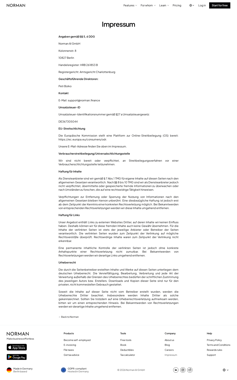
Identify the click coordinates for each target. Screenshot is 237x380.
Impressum (171, 354)
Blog (167, 344)
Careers (169, 349)
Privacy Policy (214, 339)
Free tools (125, 339)
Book (123, 344)
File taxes (69, 349)
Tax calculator (127, 354)
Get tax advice (71, 354)
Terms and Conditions (218, 344)
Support (211, 354)
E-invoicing (70, 344)
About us (169, 339)
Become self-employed (77, 339)
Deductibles (127, 349)
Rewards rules (214, 349)
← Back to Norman (68, 316)
